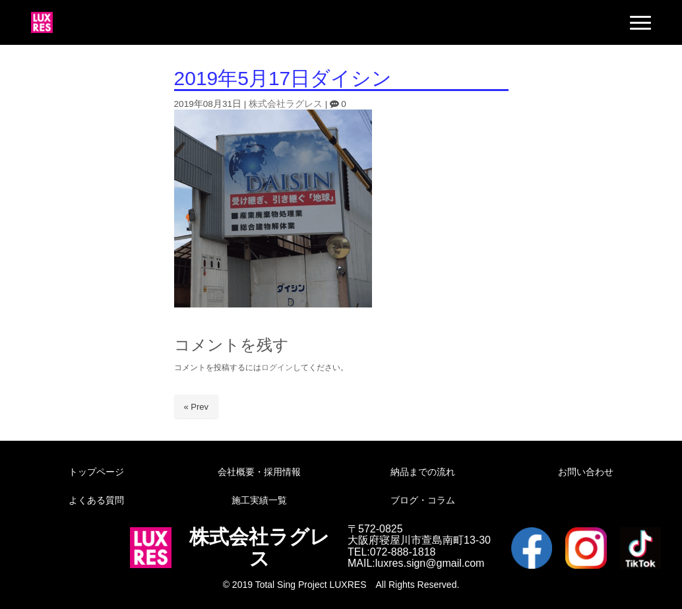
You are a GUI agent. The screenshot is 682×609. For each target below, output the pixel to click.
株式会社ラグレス (286, 104)
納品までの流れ (422, 471)
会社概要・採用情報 (259, 471)
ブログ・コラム (422, 500)
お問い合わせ (585, 471)
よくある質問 (96, 500)
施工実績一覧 (259, 500)
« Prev (196, 407)
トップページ (96, 471)
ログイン (277, 367)
